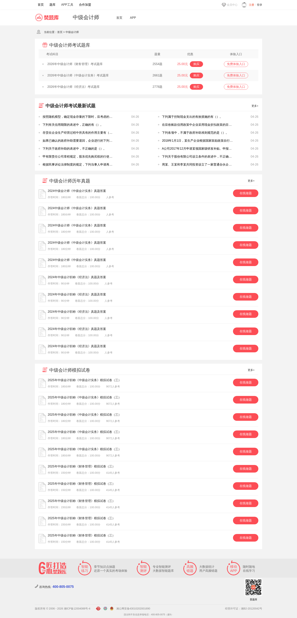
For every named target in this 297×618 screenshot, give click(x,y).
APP (133, 17)
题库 (52, 4)
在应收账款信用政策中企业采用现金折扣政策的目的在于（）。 (204, 124)
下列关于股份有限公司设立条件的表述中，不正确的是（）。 (203, 156)
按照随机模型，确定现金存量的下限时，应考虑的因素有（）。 (85, 116)
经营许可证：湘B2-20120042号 (243, 608)
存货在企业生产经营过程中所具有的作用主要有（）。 (79, 132)
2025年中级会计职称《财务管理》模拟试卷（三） (81, 466)
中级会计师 (72, 32)
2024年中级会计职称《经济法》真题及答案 (77, 277)
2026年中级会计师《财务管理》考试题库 (72, 64)
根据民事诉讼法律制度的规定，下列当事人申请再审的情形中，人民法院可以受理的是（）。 (105, 164)
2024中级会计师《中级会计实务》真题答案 (77, 190)
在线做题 (246, 193)
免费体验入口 (236, 64)
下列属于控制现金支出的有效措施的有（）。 (192, 116)
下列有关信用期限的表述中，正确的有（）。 (73, 124)
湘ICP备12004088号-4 (77, 608)
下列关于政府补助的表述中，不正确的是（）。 (74, 148)
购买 (196, 64)
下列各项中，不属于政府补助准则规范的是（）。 (195, 132)
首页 (41, 4)
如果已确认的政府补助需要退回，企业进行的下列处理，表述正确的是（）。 (94, 140)
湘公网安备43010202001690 (133, 608)
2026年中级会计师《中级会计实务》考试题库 (75, 75)
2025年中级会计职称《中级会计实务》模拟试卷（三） (84, 380)
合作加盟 (85, 4)
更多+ (255, 105)
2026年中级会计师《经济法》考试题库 (71, 86)
